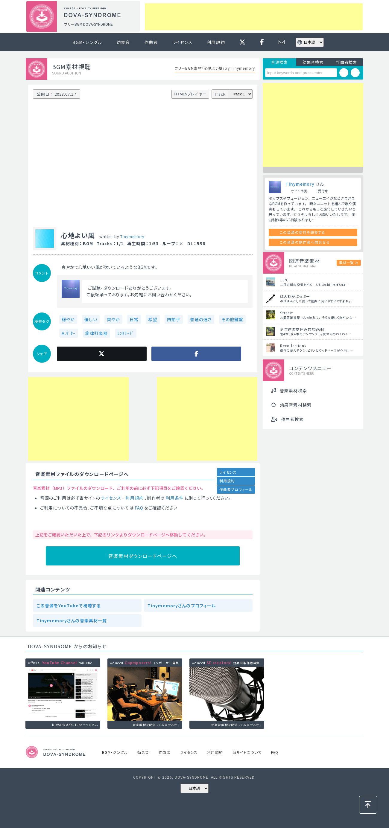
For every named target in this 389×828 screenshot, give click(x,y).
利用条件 (175, 498)
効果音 (123, 42)
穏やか (68, 319)
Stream (287, 312)
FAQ (139, 508)
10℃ (284, 279)
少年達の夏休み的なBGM (302, 329)
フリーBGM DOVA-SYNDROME (88, 24)
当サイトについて (247, 752)
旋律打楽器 (96, 333)
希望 (152, 319)
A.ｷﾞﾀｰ (69, 333)
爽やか (113, 319)
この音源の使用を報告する (302, 232)
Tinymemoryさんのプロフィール (182, 606)
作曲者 (151, 42)
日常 (134, 319)
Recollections (293, 345)
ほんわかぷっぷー (295, 296)
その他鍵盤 (232, 319)
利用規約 (216, 42)
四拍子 (173, 319)
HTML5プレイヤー (190, 94)
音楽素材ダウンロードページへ (142, 555)
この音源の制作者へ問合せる (305, 242)
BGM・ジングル (87, 42)
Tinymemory (132, 236)
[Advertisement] (254, 16)
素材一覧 (346, 262)
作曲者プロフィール (236, 489)
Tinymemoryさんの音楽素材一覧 (72, 620)
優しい (90, 319)
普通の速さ (201, 319)
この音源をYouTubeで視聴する (69, 606)
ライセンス (182, 42)
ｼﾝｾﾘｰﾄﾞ (125, 333)
